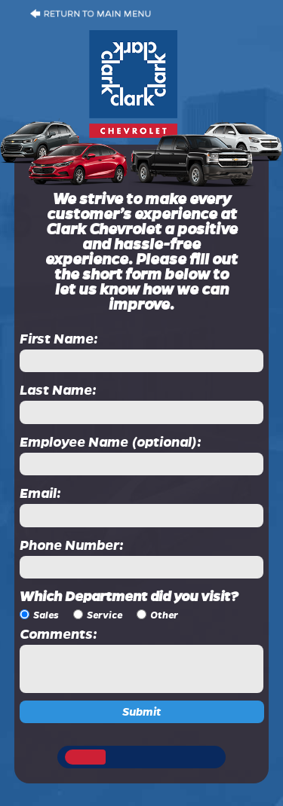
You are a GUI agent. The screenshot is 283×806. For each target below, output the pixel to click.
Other (164, 615)
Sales (46, 615)
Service (104, 615)
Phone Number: (72, 545)
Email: (40, 493)
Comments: (58, 634)
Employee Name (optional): (110, 442)
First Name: (59, 339)
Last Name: (58, 390)
